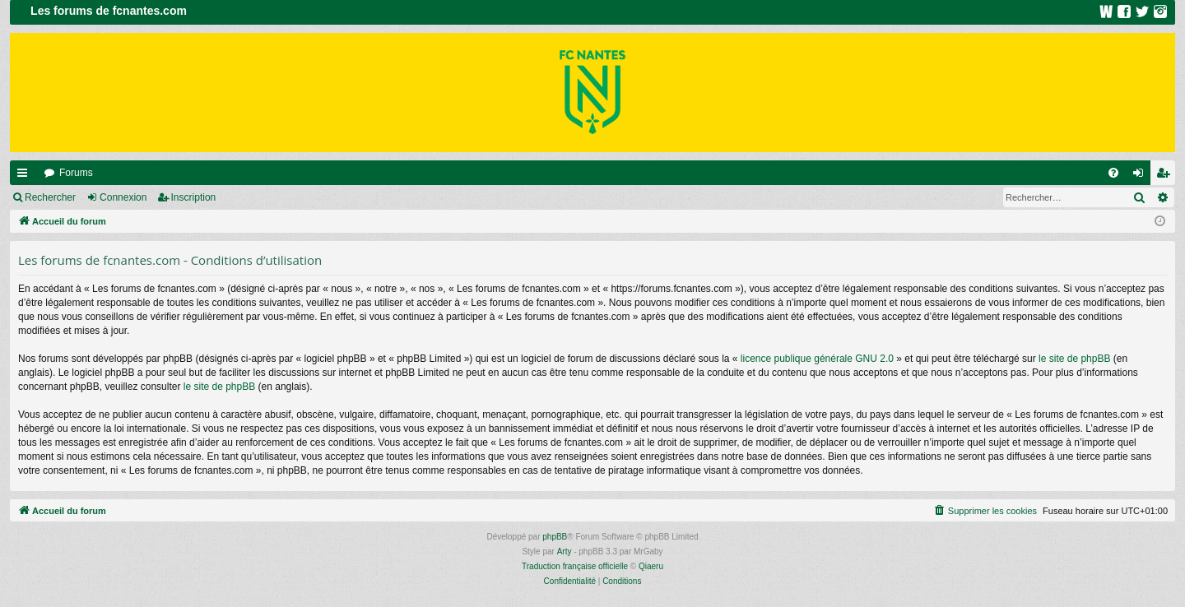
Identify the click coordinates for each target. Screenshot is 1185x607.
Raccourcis (25, 176)
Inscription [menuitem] (1166, 176)
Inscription (193, 197)
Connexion (123, 197)
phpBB (554, 536)
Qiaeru (651, 566)
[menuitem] (1113, 172)
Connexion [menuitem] (1141, 176)
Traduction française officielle (575, 566)
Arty (564, 551)
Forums (76, 172)
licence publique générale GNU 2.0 (817, 358)
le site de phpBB (1074, 358)
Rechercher (50, 197)
